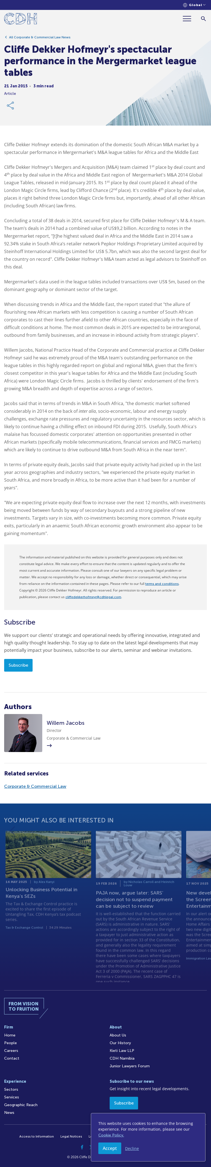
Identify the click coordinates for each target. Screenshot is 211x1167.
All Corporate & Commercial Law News (39, 39)
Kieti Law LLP (122, 1050)
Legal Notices (71, 1136)
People (10, 1043)
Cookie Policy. (111, 1135)
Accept (110, 1148)
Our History (120, 1043)
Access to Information (36, 1136)
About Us (118, 1035)
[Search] (203, 18)
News (9, 1112)
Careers (11, 1050)
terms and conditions (162, 584)
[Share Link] (10, 107)
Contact (11, 1058)
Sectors (11, 1089)
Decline (132, 1148)
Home (9, 1035)
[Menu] (189, 18)
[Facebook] (82, 1147)
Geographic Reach (21, 1105)
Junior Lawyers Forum (130, 1066)
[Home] (20, 19)
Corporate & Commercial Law (35, 786)
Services (11, 1097)
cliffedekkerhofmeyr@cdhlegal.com (93, 597)
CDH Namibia (122, 1058)
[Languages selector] (194, 5)
